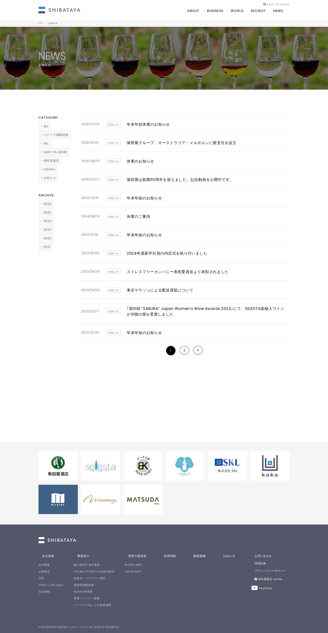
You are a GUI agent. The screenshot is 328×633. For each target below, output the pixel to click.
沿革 (41, 578)
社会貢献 (44, 591)
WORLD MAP (146, 565)
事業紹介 (86, 556)
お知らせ (47, 177)
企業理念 (44, 571)
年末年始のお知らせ (144, 198)
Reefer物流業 (89, 591)
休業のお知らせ (140, 161)
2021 (44, 247)
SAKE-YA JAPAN (53, 152)
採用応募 (261, 563)
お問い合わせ (264, 556)
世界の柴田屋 (146, 556)
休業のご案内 (138, 216)
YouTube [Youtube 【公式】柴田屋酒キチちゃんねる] (265, 589)
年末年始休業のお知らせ (148, 124)
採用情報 (179, 556)
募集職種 (207, 556)
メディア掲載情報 (53, 135)
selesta (47, 169)
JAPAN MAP (145, 571)
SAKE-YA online (276, 4)
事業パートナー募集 (93, 598)
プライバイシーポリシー (272, 571)
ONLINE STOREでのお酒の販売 (100, 571)
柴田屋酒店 (49, 160)
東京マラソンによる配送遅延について (160, 290)
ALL (43, 126)
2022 (45, 238)
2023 (45, 229)
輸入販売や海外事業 (93, 565)
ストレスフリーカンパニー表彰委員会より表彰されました (178, 271)
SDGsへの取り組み (51, 585)
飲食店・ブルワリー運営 (96, 578)
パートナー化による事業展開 (99, 605)
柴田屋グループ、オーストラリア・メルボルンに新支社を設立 (182, 142)
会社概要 (44, 565)
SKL (43, 143)
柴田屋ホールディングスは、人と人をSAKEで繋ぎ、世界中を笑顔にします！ (59, 9)
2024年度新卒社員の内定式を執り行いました (167, 253)
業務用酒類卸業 (90, 585)
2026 (45, 204)
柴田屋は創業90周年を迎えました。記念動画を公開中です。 (180, 179)
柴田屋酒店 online (270, 580)
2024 (45, 221)
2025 (45, 212)
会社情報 (44, 556)
